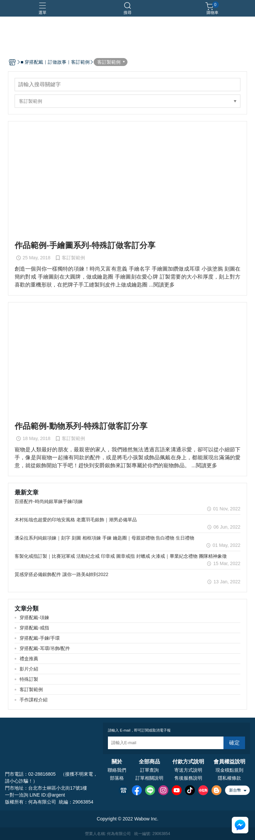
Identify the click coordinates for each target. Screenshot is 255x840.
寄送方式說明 (188, 770)
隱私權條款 (229, 778)
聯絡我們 (117, 770)
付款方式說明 (188, 761)
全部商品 (149, 761)
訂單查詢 (149, 770)
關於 (117, 761)
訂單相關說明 (149, 778)
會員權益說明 (229, 761)
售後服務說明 (188, 778)
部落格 (117, 778)
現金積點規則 (229, 770)
